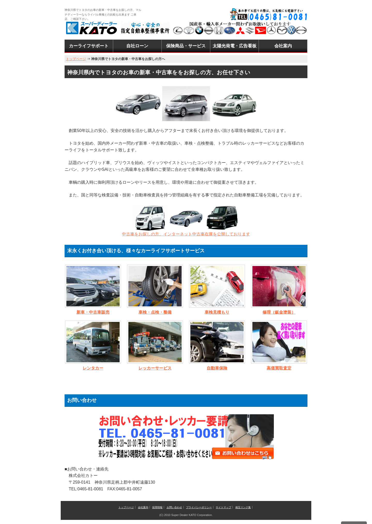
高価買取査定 (279, 368)
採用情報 (157, 507)
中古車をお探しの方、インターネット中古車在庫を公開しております (186, 234)
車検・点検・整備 (155, 312)
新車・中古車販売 (93, 312)
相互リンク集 (243, 507)
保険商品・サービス (186, 45)
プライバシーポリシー (199, 507)
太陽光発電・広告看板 (235, 45)
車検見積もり (217, 312)
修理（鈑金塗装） (279, 312)
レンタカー (93, 368)
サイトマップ (223, 507)
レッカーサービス (155, 368)
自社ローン (137, 45)
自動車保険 (217, 368)
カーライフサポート (89, 45)
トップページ (76, 59)
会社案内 (283, 45)
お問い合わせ (174, 507)
